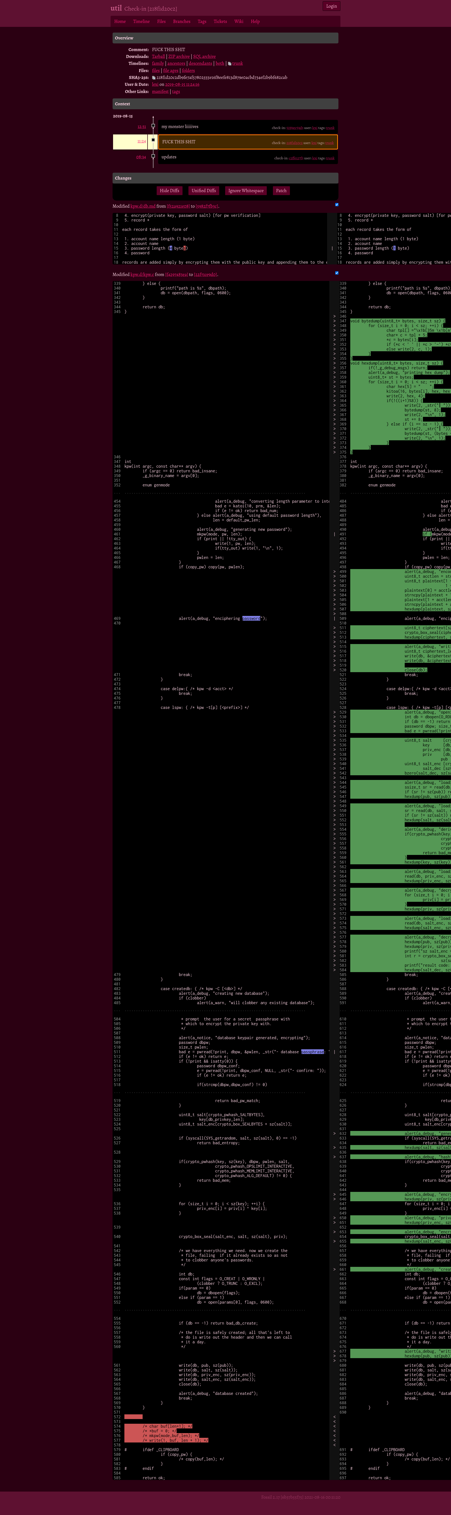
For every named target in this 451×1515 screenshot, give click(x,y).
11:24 (141, 141)
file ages (170, 70)
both (220, 63)
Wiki (238, 21)
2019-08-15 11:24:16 (182, 84)
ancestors (176, 63)
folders (188, 70)
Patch (281, 190)
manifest (160, 91)
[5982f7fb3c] (207, 206)
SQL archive (204, 56)
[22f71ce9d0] (205, 274)
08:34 (141, 157)
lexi (155, 84)
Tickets (220, 21)
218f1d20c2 (294, 142)
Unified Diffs (204, 190)
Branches (182, 21)
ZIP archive (179, 56)
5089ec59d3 (294, 127)
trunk (237, 63)
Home (120, 21)
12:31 (142, 126)
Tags (202, 21)
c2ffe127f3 (296, 158)
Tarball (158, 56)
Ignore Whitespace (246, 190)
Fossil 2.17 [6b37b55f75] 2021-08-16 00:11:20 (300, 1497)
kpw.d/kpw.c (142, 274)
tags (176, 91)
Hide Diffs (169, 190)
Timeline (141, 21)
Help (255, 21)
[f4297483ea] (176, 274)
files (156, 70)
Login (331, 6)
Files (161, 21)
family (158, 63)
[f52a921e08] (178, 206)
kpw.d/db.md (143, 206)
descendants (200, 63)
